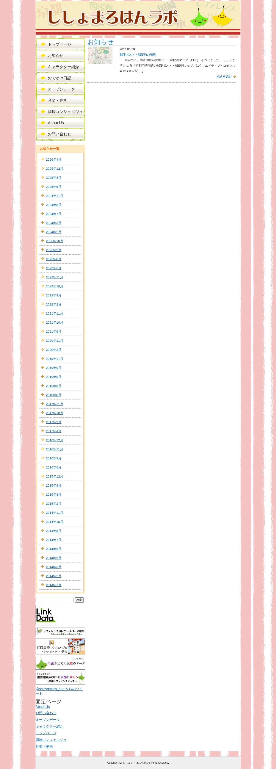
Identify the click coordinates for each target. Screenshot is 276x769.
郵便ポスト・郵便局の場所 (138, 54)
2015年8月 (53, 485)
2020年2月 (53, 349)
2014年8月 (53, 531)
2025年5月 (53, 186)
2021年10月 (54, 322)
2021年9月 (53, 331)
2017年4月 (53, 431)
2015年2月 (53, 503)
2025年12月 (54, 168)
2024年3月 (53, 223)
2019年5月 (53, 386)
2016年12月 (54, 440)
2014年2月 (53, 576)
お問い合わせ (59, 134)
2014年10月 (54, 521)
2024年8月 (53, 205)
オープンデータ (61, 89)
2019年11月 (54, 358)
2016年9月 (53, 458)
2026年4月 (53, 159)
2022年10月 (54, 286)
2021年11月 (54, 313)
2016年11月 (54, 449)
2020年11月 (54, 340)
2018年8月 (53, 395)
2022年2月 (53, 304)
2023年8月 (53, 259)
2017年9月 (53, 422)
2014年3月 (53, 567)
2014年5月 (53, 558)
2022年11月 (54, 277)
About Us (56, 123)
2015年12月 (54, 476)
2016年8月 (53, 467)
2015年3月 (53, 494)
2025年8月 (53, 177)
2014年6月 (53, 549)
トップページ (59, 44)
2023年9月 (53, 250)
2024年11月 (54, 195)
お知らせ (55, 55)
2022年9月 (53, 295)
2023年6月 (53, 268)
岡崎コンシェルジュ (65, 112)
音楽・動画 (57, 100)
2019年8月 (53, 377)
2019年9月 (53, 368)
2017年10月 (54, 413)
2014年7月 (53, 540)
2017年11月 (54, 404)
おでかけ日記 (59, 78)
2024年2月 (53, 232)
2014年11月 (54, 512)
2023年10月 (54, 241)
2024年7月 (53, 214)
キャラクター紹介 (63, 67)
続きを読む (224, 76)
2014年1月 (53, 585)
